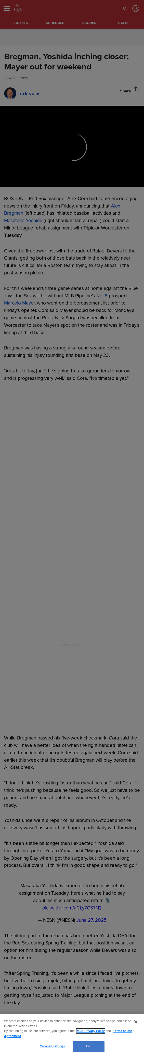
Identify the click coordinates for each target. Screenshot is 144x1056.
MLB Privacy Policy (91, 1031)
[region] (72, 1035)
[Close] (135, 1021)
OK (88, 1046)
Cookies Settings (52, 1046)
